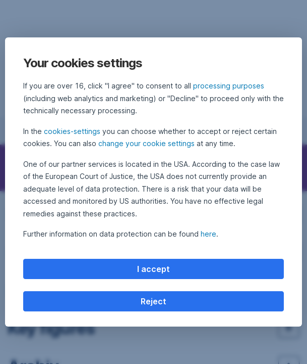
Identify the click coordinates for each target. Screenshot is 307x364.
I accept (153, 269)
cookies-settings (72, 131)
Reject (153, 301)
